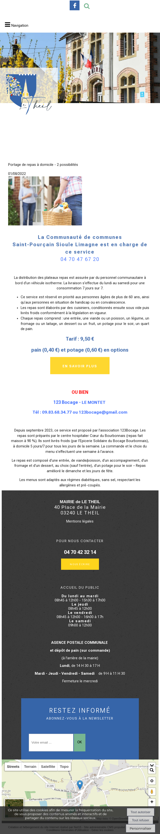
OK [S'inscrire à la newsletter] (79, 742)
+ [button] (151, 802)
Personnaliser (140, 828)
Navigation (19, 26)
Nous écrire (80, 564)
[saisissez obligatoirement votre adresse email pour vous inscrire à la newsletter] (51, 742)
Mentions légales (80, 521)
